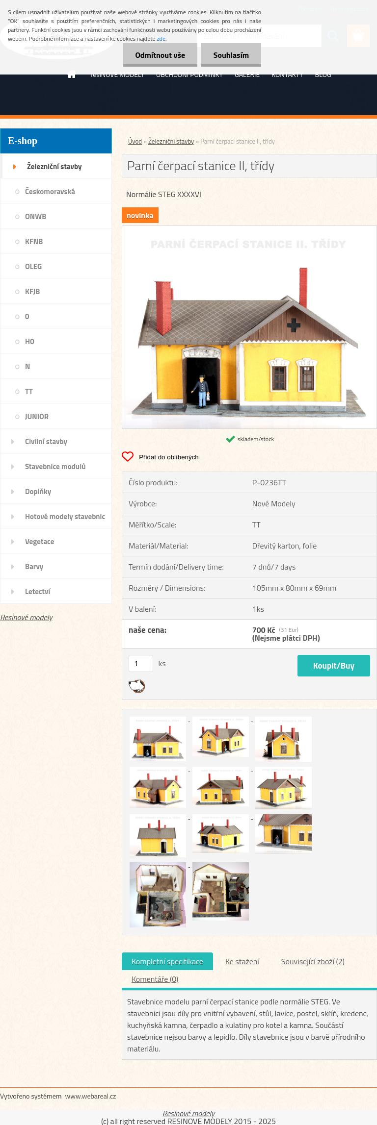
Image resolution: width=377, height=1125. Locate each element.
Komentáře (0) (155, 979)
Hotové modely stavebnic (65, 516)
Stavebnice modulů (55, 466)
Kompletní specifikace (167, 961)
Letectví (37, 591)
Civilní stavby (46, 441)
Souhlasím (231, 55)
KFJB (32, 291)
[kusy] (141, 663)
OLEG (33, 266)
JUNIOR (37, 416)
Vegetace (39, 541)
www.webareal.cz (90, 1096)
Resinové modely (26, 617)
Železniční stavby (54, 166)
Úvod (135, 141)
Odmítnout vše (160, 55)
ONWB (35, 216)
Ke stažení (242, 961)
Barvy (34, 566)
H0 (29, 341)
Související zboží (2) (313, 961)
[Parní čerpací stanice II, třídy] (249, 230)
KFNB (34, 241)
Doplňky (38, 491)
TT (29, 391)
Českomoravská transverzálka (50, 194)
